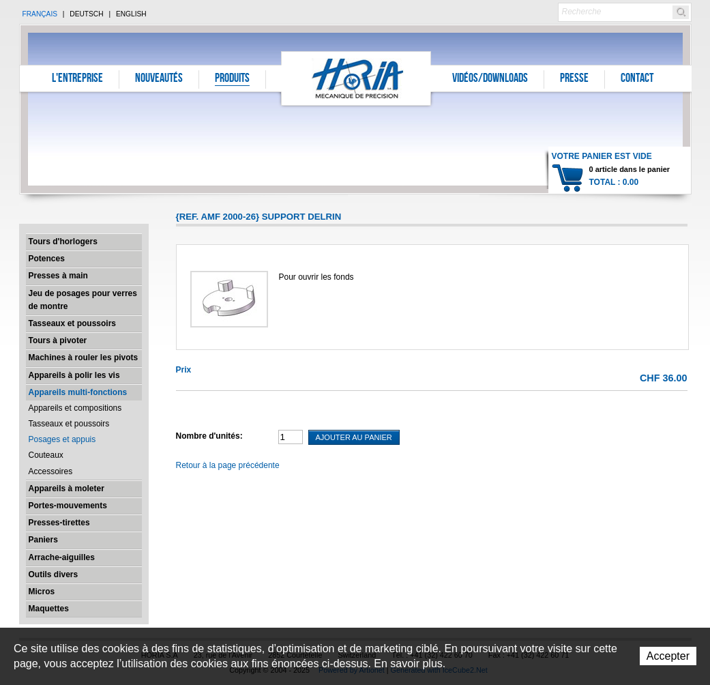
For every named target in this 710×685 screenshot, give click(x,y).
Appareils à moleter (66, 488)
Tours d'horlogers (63, 241)
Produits (232, 79)
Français (40, 14)
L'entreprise (77, 79)
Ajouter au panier (354, 437)
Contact (637, 79)
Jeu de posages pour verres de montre (83, 300)
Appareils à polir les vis (74, 375)
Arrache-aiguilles (62, 557)
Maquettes (49, 608)
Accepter (668, 656)
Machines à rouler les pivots (83, 357)
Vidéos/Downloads (490, 79)
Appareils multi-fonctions (78, 392)
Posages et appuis (62, 439)
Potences (47, 258)
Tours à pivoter (58, 340)
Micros (42, 591)
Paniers (43, 539)
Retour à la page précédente (228, 465)
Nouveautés (159, 79)
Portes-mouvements (68, 505)
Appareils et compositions (75, 408)
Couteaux (46, 455)
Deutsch (86, 14)
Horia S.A (356, 78)
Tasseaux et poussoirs (73, 323)
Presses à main (58, 275)
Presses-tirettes (59, 522)
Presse (574, 79)
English (131, 14)
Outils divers (53, 574)
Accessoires (51, 471)
